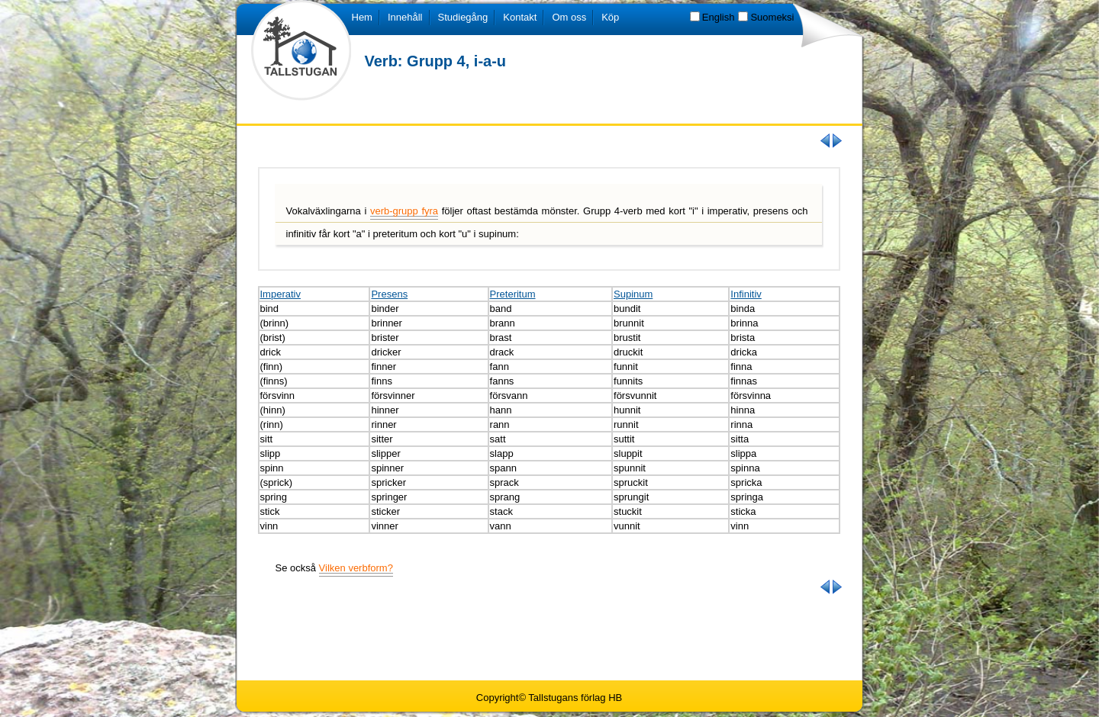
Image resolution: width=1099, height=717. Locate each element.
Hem (362, 17)
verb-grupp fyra (404, 211)
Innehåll (405, 17)
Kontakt (520, 17)
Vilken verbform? (356, 568)
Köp (610, 17)
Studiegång (463, 17)
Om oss (569, 17)
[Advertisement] (549, 636)
